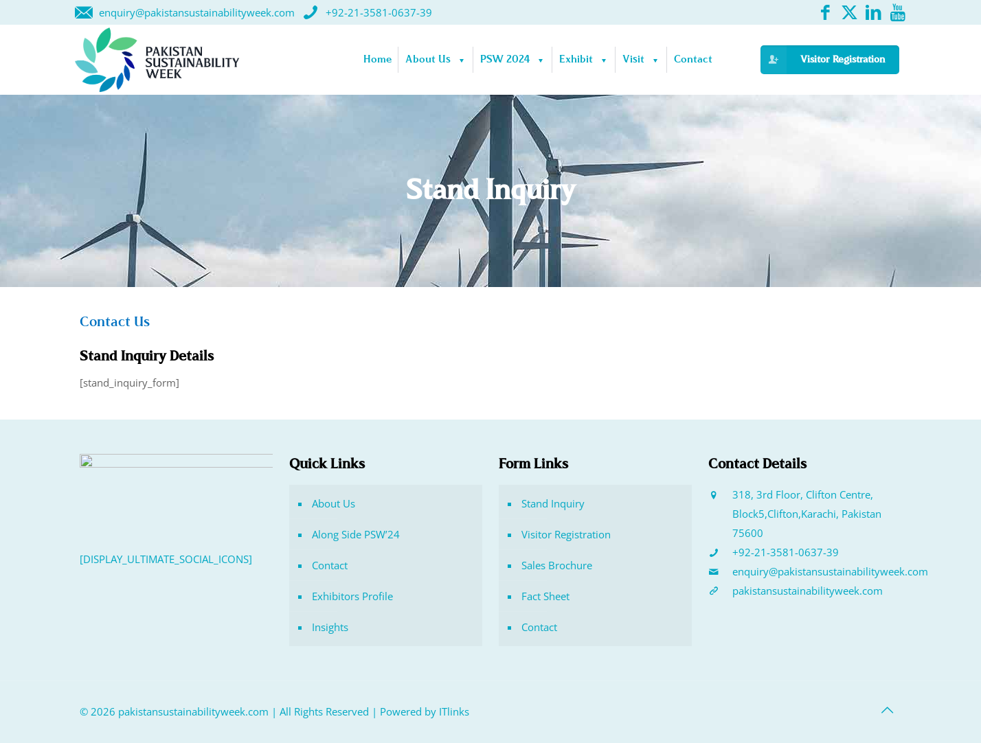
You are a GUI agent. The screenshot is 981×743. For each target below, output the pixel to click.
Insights (330, 627)
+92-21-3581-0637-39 (785, 552)
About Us (333, 503)
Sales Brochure (556, 565)
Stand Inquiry (553, 503)
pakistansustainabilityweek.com (807, 590)
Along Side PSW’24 (356, 534)
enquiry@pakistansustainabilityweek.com (830, 571)
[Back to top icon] (886, 710)
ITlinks (454, 711)
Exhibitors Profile (352, 596)
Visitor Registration (566, 534)
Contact (330, 565)
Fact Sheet (545, 596)
